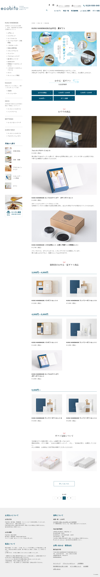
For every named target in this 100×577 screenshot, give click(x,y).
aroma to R (11, 61)
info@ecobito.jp (57, 557)
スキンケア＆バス (13, 50)
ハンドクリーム (12, 111)
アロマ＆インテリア (14, 56)
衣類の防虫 (16, 151)
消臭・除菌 (16, 159)
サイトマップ (57, 563)
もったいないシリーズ (14, 122)
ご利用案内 (80, 563)
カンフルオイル (12, 38)
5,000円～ (42, 98)
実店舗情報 (74, 10)
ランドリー (11, 53)
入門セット (11, 33)
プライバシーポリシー (69, 563)
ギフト (10, 72)
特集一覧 (39, 23)
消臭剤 (10, 90)
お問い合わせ (57, 569)
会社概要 (85, 566)
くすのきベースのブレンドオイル (15, 69)
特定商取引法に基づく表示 (60, 566)
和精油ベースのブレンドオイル (15, 65)
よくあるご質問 (85, 10)
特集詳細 (46, 23)
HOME (33, 23)
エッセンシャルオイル (14, 109)
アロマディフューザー (14, 136)
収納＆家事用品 (12, 48)
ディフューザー (12, 93)
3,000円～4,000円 (64, 92)
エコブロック (12, 35)
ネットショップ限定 (14, 75)
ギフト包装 (96, 10)
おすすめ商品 (42, 92)
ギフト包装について (75, 566)
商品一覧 (66, 10)
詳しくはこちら (64, 483)
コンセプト (57, 10)
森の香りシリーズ (13, 59)
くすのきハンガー (13, 45)
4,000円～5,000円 (86, 92)
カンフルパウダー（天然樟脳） (15, 41)
